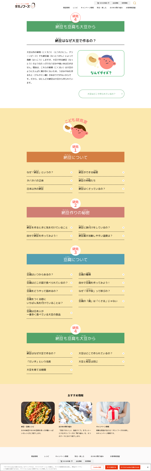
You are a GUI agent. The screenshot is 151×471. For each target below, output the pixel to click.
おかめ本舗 (103, 3)
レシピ (46, 456)
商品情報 (34, 456)
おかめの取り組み (97, 456)
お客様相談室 (115, 456)
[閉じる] (148, 467)
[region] (75, 467)
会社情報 (115, 3)
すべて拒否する (111, 467)
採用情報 (124, 3)
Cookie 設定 (97, 467)
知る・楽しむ (79, 456)
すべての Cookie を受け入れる (130, 467)
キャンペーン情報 (61, 456)
